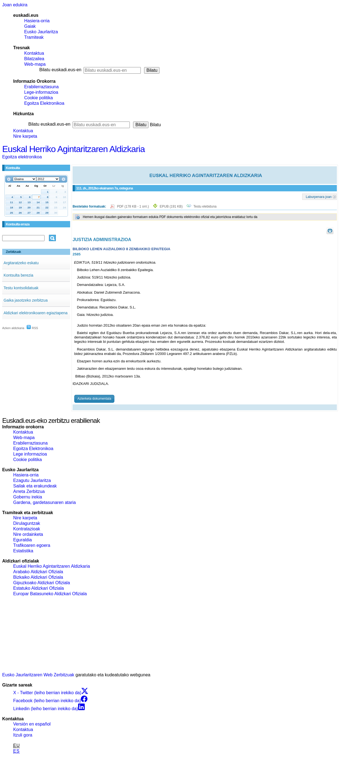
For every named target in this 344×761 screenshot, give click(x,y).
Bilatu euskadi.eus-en (60, 69)
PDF (133, 206)
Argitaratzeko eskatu (21, 263)
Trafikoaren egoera (31, 545)
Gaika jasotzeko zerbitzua (26, 300)
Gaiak (30, 26)
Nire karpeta (25, 136)
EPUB (171, 206)
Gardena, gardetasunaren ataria (44, 502)
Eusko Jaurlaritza (41, 31)
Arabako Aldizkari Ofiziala (38, 571)
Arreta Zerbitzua (29, 491)
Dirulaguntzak (26, 523)
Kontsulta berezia (18, 275)
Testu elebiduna (204, 206)
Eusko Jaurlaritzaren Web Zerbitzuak (38, 674)
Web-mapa (35, 64)
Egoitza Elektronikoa (44, 103)
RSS (32, 328)
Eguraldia (22, 539)
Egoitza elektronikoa (22, 157)
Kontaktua (34, 53)
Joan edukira (14, 4)
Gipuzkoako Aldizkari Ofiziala (41, 582)
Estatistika (23, 550)
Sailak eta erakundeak (35, 486)
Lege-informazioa (41, 92)
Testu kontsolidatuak (21, 288)
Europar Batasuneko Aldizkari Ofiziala (50, 593)
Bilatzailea (34, 58)
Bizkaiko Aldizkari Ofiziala (38, 577)
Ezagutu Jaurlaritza (32, 480)
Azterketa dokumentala (94, 399)
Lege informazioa (30, 454)
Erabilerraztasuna (41, 86)
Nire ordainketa (28, 534)
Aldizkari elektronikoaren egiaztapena (36, 313)
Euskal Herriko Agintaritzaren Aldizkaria (73, 149)
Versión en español (32, 724)
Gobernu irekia (27, 497)
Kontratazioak (26, 528)
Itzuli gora (22, 735)
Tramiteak (34, 37)
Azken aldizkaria (13, 328)
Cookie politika (38, 97)
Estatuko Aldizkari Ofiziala (38, 588)
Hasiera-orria (36, 20)
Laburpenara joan (319, 196)
